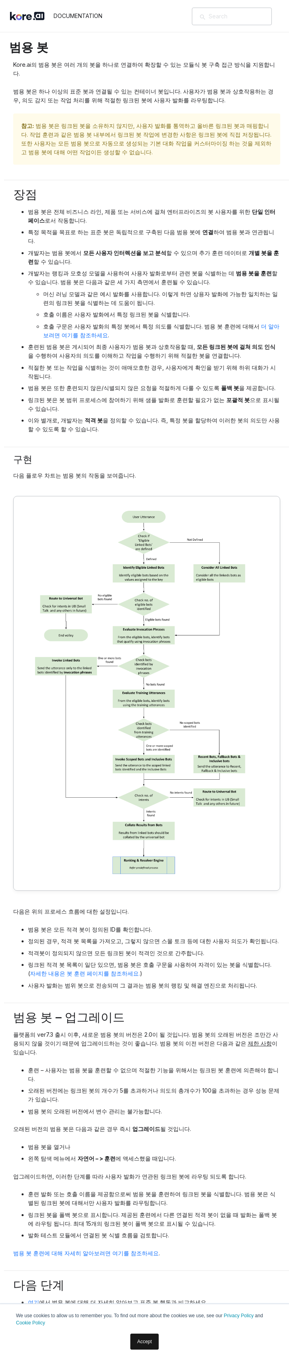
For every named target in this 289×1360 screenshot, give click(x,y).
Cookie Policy (30, 1323)
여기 (33, 1302)
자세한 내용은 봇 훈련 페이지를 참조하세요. (85, 973)
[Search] (243, 16)
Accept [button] (144, 1341)
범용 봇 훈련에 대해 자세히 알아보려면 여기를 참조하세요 (86, 1253)
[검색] (202, 17)
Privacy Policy (239, 1315)
